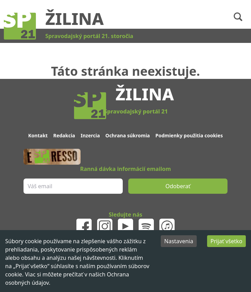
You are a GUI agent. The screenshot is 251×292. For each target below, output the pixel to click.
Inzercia (90, 135)
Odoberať (178, 186)
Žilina (74, 18)
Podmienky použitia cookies (189, 135)
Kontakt (38, 135)
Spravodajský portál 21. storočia (89, 36)
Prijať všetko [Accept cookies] (226, 241)
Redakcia (64, 135)
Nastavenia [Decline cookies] (178, 241)
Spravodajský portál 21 (136, 111)
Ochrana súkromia (127, 135)
